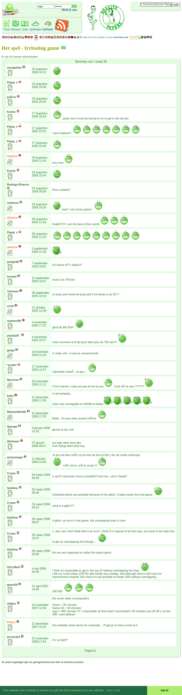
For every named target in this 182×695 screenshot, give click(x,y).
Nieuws (15, 29)
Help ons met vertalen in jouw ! (106, 37)
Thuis (6, 29)
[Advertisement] (152, 16)
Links (25, 29)
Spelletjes (35, 29)
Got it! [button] (164, 690)
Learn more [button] (113, 690)
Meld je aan (69, 9)
